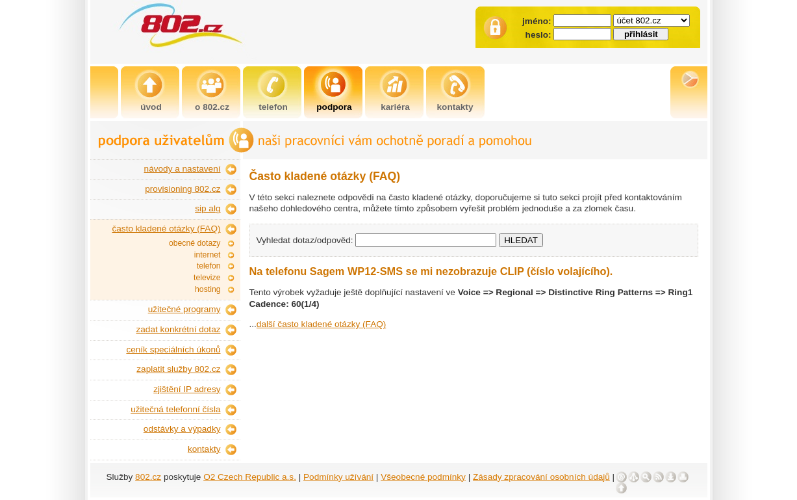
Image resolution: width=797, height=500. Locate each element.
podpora (333, 107)
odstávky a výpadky (182, 429)
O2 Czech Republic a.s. (249, 477)
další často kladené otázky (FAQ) (321, 324)
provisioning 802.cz (182, 189)
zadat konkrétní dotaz (178, 329)
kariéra (395, 107)
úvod (150, 107)
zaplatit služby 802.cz (178, 369)
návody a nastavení (182, 169)
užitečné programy (184, 309)
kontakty (455, 107)
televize (207, 277)
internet (207, 254)
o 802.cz (212, 107)
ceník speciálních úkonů (173, 349)
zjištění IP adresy (186, 389)
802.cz (148, 477)
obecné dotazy (195, 243)
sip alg (207, 208)
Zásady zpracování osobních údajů (541, 477)
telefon (273, 107)
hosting (207, 289)
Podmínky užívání (338, 477)
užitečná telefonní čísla (175, 409)
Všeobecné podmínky (423, 477)
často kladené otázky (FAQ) (166, 228)
